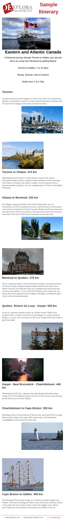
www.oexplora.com (12, 517)
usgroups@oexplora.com (33, 517)
